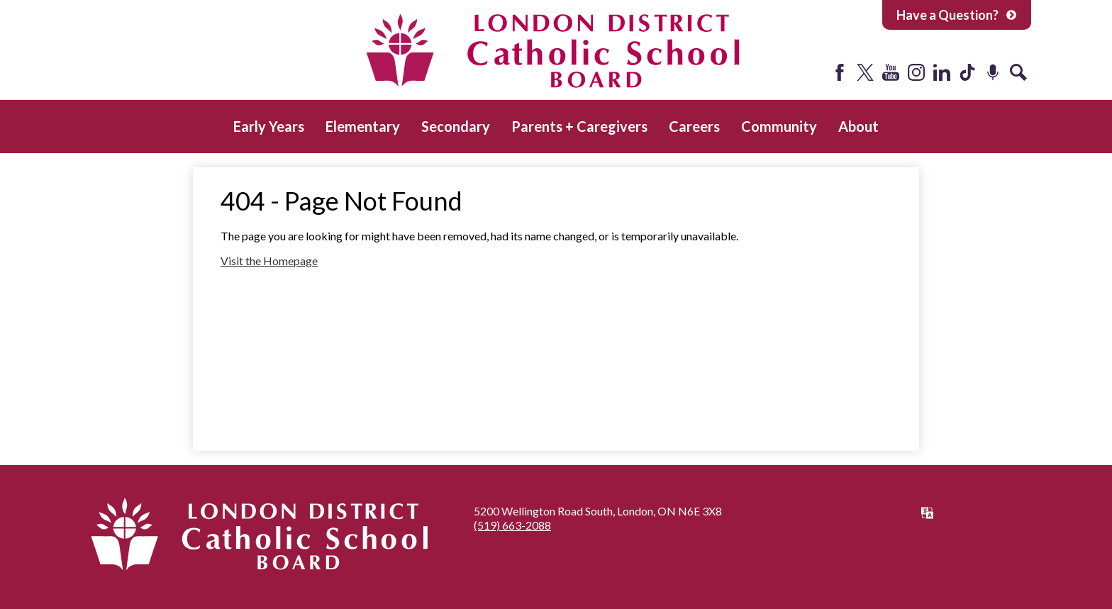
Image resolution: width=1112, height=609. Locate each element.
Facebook (839, 72)
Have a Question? (956, 15)
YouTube (890, 72)
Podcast (992, 72)
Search (1018, 72)
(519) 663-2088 (512, 525)
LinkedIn (941, 72)
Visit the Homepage (269, 260)
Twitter (865, 72)
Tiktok (967, 72)
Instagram (916, 72)
